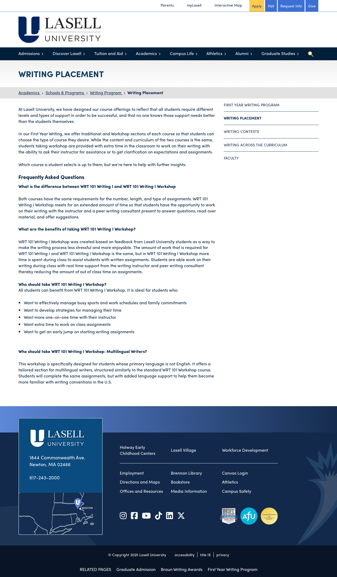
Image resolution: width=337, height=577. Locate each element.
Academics (146, 53)
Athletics (214, 53)
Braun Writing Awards (181, 569)
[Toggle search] (310, 54)
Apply (257, 5)
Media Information (189, 491)
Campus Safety (236, 491)
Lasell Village (183, 450)
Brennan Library (186, 473)
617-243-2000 (44, 477)
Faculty (231, 158)
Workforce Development (245, 450)
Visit (271, 5)
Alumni (242, 53)
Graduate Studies (278, 53)
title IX (205, 554)
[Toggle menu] (42, 54)
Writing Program (106, 92)
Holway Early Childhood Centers (137, 450)
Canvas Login (235, 473)
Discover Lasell (67, 53)
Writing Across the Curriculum (255, 144)
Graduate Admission (136, 569)
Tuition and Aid (108, 53)
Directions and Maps (140, 482)
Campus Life (182, 53)
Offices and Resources (141, 491)
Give (312, 5)
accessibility (185, 554)
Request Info (291, 5)
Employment (132, 473)
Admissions (29, 53)
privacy (222, 554)
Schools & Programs (65, 92)
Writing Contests (241, 131)
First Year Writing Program (251, 104)
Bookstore (180, 482)
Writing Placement (145, 92)
